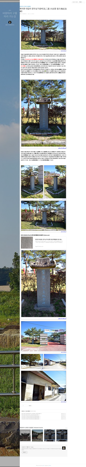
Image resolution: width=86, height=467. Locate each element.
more (76, 427)
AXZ (52, 465)
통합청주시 (32, 411)
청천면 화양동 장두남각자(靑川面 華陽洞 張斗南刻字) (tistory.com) (44, 235)
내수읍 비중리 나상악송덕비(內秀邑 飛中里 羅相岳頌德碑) (40, 417)
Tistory (59, 465)
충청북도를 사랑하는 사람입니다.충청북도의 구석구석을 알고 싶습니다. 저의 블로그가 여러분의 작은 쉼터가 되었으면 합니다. (51, 449)
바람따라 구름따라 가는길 (10, 15)
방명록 (7, 464)
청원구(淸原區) (37, 411)
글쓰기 (2, 464)
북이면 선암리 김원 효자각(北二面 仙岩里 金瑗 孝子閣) (39, 414)
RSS (12, 464)
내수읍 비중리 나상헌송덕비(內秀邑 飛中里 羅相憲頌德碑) (40, 416)
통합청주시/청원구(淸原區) (34, 6)
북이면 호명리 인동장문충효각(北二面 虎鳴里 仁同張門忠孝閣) (40, 413)
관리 (17, 464)
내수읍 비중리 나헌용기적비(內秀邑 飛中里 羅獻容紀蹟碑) (40, 418)
